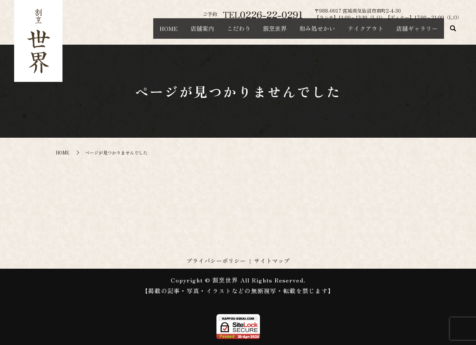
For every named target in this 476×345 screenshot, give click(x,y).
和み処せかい (304, 32)
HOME (134, 32)
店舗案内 (173, 32)
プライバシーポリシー (216, 260)
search (453, 32)
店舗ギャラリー (414, 32)
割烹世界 (256, 32)
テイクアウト (358, 32)
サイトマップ (272, 260)
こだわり (215, 32)
